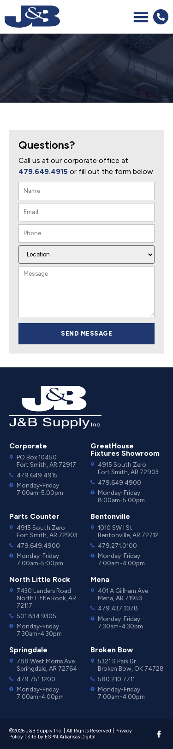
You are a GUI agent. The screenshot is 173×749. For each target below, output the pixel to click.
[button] (141, 17)
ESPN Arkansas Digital (70, 737)
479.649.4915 (43, 171)
